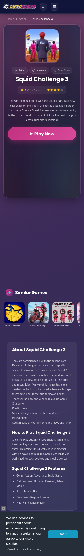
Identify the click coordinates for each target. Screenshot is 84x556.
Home (10, 19)
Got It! (63, 534)
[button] (48, 90)
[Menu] (54, 7)
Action (23, 19)
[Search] (43, 7)
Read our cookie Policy (24, 549)
